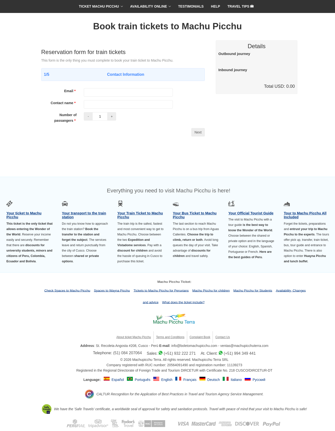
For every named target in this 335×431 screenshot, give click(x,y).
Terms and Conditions (170, 337)
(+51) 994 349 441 (240, 353)
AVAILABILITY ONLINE (148, 6)
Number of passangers (65, 117)
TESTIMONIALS (191, 6)
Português (143, 380)
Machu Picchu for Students (252, 290)
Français (190, 380)
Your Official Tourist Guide (250, 213)
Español (118, 380)
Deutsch (214, 380)
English (167, 380)
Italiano (237, 380)
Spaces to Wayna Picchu (112, 290)
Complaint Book (200, 337)
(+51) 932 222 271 (180, 353)
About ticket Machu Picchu (133, 337)
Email (70, 91)
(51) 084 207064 (127, 353)
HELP (215, 6)
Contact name (63, 103)
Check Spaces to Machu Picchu (67, 290)
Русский (259, 380)
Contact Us (222, 337)
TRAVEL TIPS (240, 6)
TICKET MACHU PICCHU (99, 6)
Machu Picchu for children (211, 290)
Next (198, 132)
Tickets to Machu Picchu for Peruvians (161, 290)
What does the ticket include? (183, 302)
